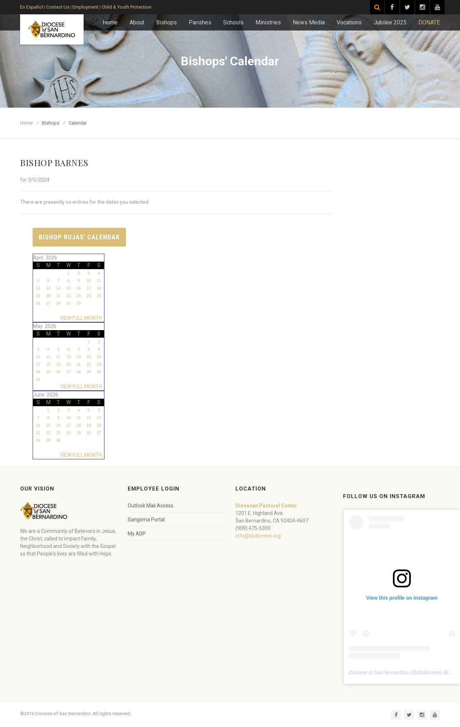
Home (110, 22)
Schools (233, 22)
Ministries (268, 22)
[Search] (377, 7)
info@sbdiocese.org (258, 536)
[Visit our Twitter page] (407, 7)
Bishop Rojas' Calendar (79, 237)
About (137, 22)
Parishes (200, 22)
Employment (85, 7)
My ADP (137, 533)
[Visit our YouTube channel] (437, 7)
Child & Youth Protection (126, 7)
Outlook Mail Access (150, 505)
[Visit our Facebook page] (392, 7)
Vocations (349, 22)
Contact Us (57, 7)
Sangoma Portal (146, 519)
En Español (31, 7)
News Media (309, 22)
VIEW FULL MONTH (82, 318)
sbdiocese (428, 672)
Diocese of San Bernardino (379, 672)
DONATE (429, 22)
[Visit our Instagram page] (422, 7)
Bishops (166, 22)
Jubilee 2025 (390, 22)
